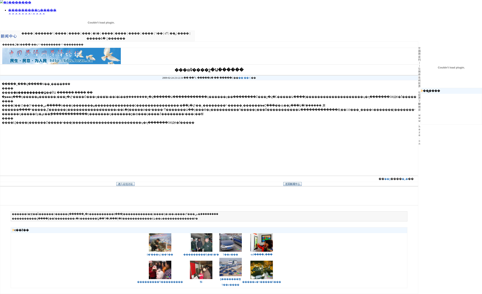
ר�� (159, 33)
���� (27, 33)
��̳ (172, 33)
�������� (51, 44)
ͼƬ (166, 33)
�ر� (405, 179)
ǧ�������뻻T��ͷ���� (230, 280)
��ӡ (387, 179)
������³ (44, 33)
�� (240, 77)
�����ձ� (95, 38)
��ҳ (34, 44)
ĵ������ (116, 38)
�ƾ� (96, 33)
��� (86, 33)
